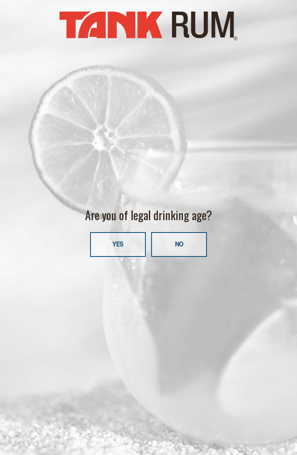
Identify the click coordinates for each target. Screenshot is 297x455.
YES (118, 244)
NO (179, 244)
